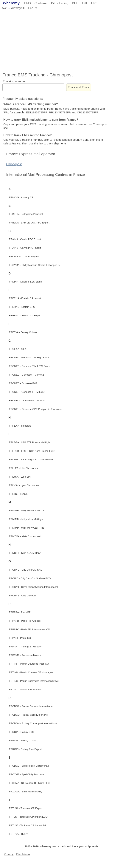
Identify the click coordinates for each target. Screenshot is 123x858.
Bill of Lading (59, 3)
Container (41, 3)
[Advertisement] (61, 40)
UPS (94, 3)
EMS (27, 3)
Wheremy (11, 3)
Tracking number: (14, 81)
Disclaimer (23, 854)
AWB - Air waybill (13, 8)
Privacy (8, 854)
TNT (85, 3)
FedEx (32, 8)
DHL (75, 3)
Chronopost (14, 164)
